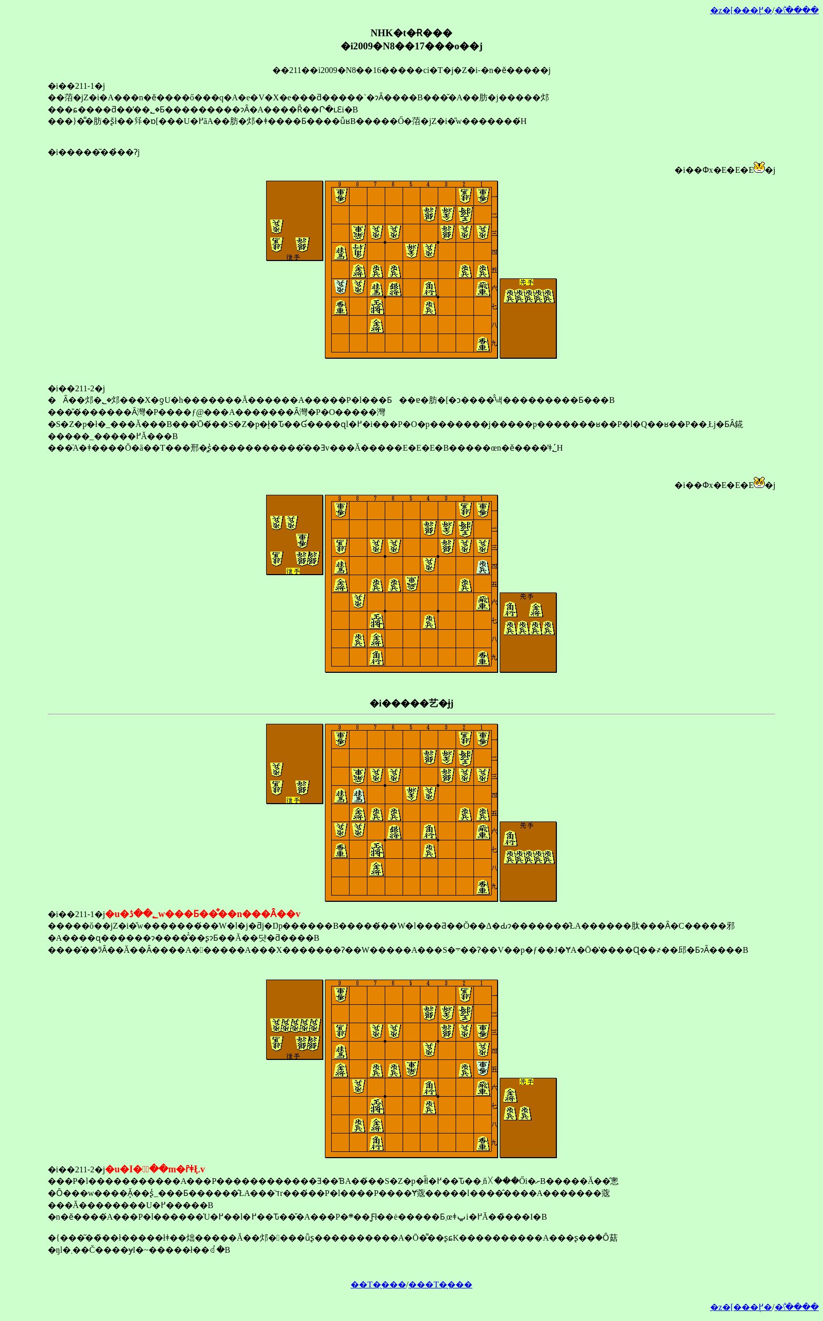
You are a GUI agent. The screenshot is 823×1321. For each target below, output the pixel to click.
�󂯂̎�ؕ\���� (797, 10)
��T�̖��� (378, 1284)
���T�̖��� (440, 1284)
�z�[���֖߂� (741, 10)
